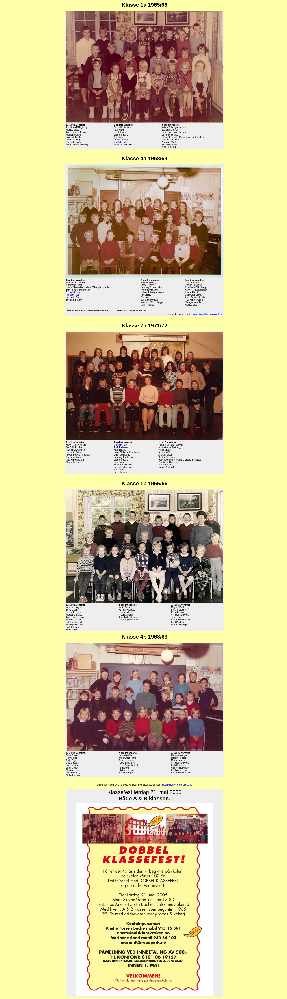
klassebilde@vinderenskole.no (208, 314)
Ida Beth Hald (120, 142)
